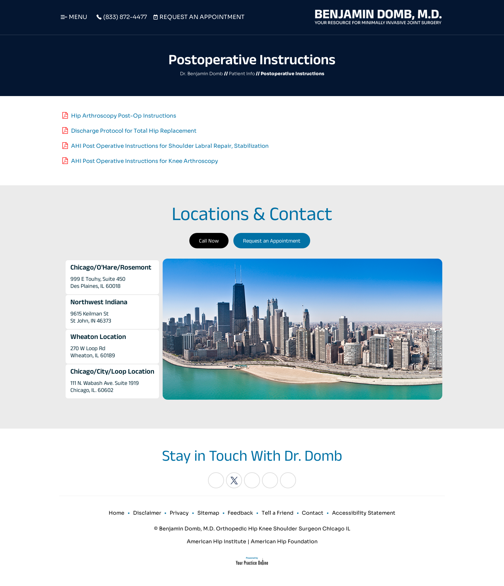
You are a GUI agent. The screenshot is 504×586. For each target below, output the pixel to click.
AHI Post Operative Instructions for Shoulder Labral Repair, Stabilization (170, 146)
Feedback (240, 513)
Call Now (209, 241)
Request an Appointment (272, 241)
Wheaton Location (98, 336)
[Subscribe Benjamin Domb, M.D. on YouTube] (288, 480)
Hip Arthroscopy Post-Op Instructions (123, 115)
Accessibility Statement (362, 513)
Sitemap (209, 513)
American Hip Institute (216, 542)
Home (118, 513)
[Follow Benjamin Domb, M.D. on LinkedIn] (252, 480)
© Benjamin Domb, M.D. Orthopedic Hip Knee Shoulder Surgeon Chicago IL (252, 529)
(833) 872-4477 (125, 17)
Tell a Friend (277, 513)
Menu (78, 17)
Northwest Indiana (98, 302)
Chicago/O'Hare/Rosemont (110, 267)
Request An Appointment (202, 17)
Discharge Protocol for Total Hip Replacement (133, 131)
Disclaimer (148, 513)
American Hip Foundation (284, 542)
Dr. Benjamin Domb (201, 73)
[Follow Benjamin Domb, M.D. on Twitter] (234, 480)
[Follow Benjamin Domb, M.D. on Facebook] (216, 480)
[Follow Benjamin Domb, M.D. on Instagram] (270, 480)
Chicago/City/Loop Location (112, 371)
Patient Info (242, 73)
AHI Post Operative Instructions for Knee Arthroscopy (144, 161)
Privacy (180, 513)
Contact (311, 513)
